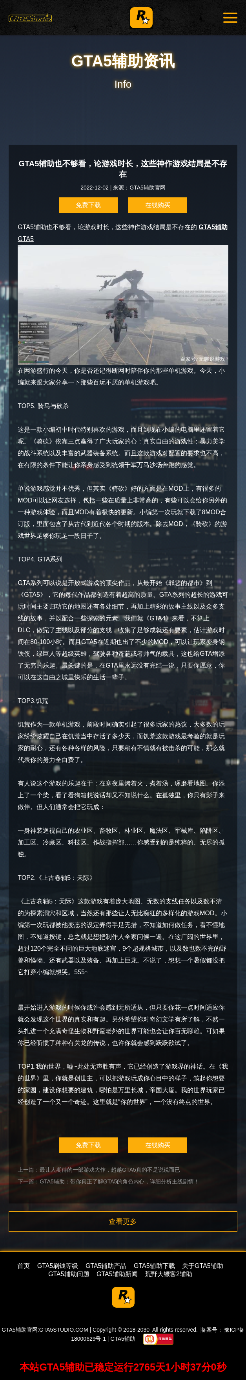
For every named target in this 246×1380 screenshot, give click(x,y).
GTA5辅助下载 (154, 1265)
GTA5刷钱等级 (57, 1265)
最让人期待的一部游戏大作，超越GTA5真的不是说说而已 (110, 1170)
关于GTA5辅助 (202, 1265)
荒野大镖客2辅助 (168, 1274)
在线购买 (157, 205)
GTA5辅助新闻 (117, 1274)
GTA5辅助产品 (106, 1265)
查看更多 (123, 1221)
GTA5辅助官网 (147, 187)
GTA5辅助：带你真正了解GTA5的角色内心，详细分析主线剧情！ (119, 1181)
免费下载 (88, 205)
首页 (23, 1265)
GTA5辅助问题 (68, 1274)
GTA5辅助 (213, 227)
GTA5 (123, 300)
